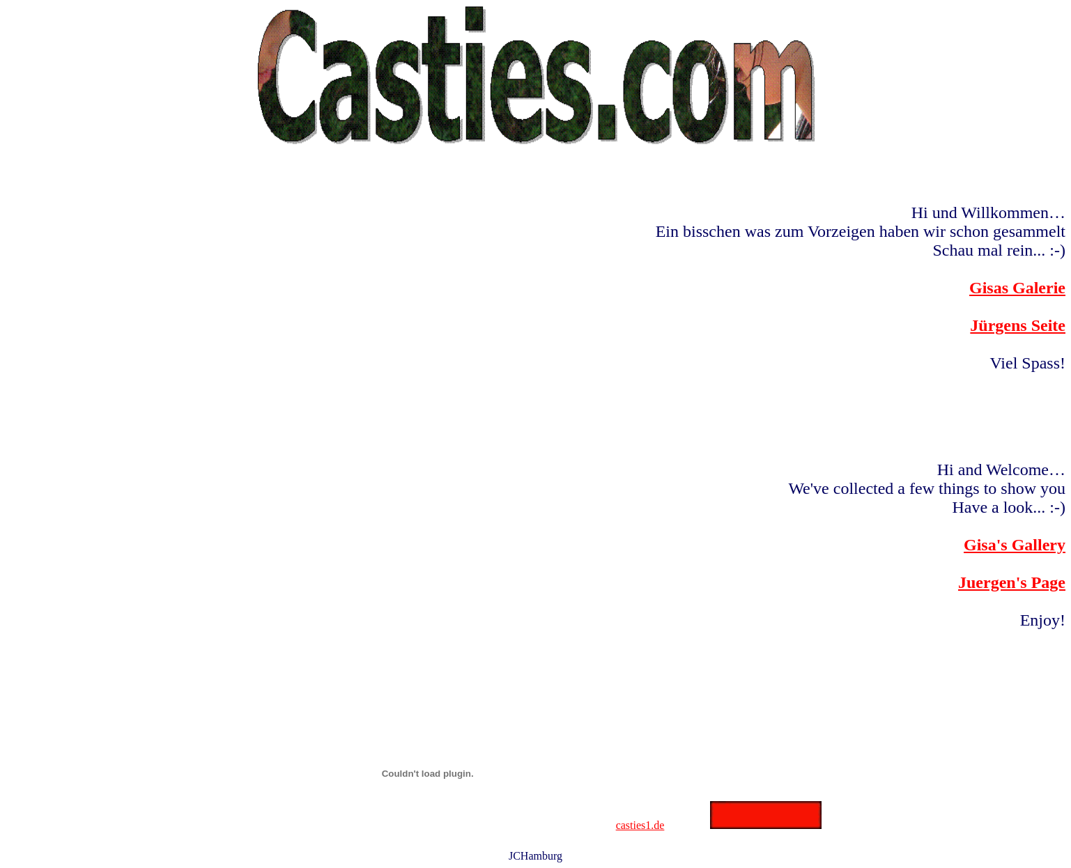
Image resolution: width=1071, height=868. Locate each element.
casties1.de (640, 825)
